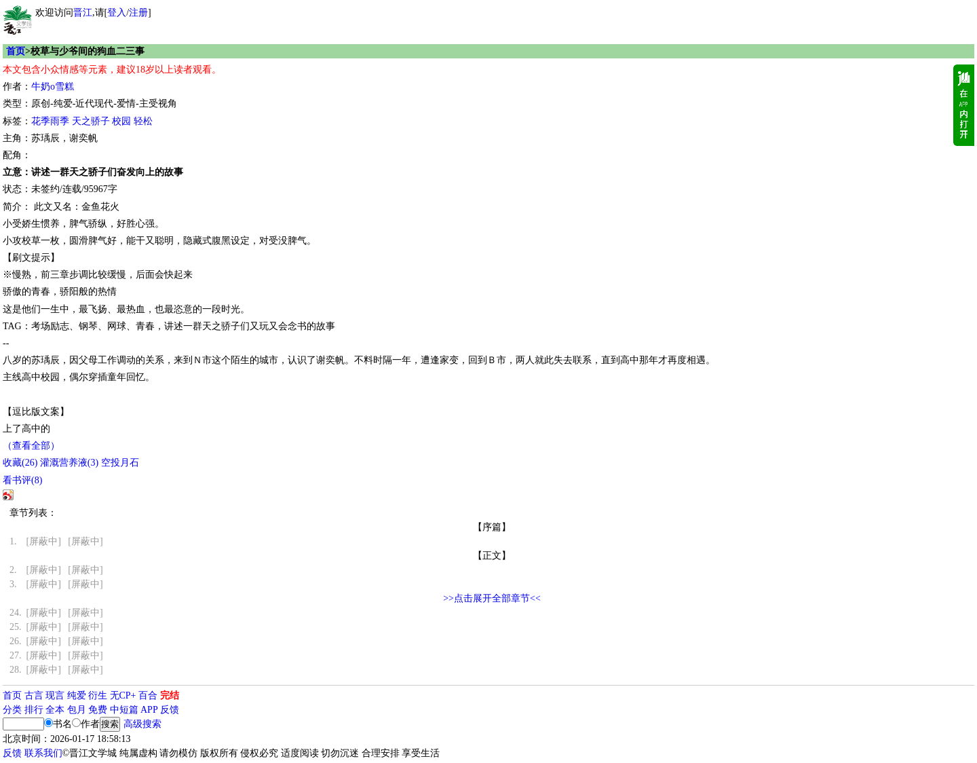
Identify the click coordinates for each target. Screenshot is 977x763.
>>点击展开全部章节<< (492, 598)
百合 (147, 695)
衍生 (97, 695)
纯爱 (76, 695)
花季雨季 (50, 121)
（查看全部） (31, 446)
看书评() (22, 480)
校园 (121, 121)
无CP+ (123, 695)
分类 (12, 710)
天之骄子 (91, 121)
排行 (33, 710)
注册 (138, 12)
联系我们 (43, 753)
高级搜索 (142, 724)
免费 (97, 710)
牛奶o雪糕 (52, 86)
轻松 (143, 121)
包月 (76, 710)
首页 (15, 51)
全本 (54, 710)
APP (149, 710)
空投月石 (120, 463)
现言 (54, 695)
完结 (169, 695)
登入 (116, 12)
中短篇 (124, 710)
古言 (33, 695)
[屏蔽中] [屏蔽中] (56, 541)
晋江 (82, 12)
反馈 (169, 710)
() (20, 463)
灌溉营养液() (69, 463)
